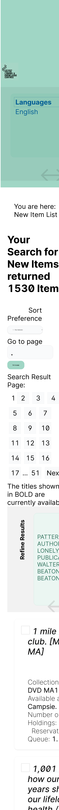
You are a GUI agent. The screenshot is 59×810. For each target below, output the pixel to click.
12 (30, 443)
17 (15, 473)
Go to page (24, 341)
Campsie (41, 706)
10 (45, 428)
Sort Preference (24, 314)
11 (15, 443)
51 (35, 473)
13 (45, 443)
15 (30, 458)
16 (45, 458)
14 (15, 458)
